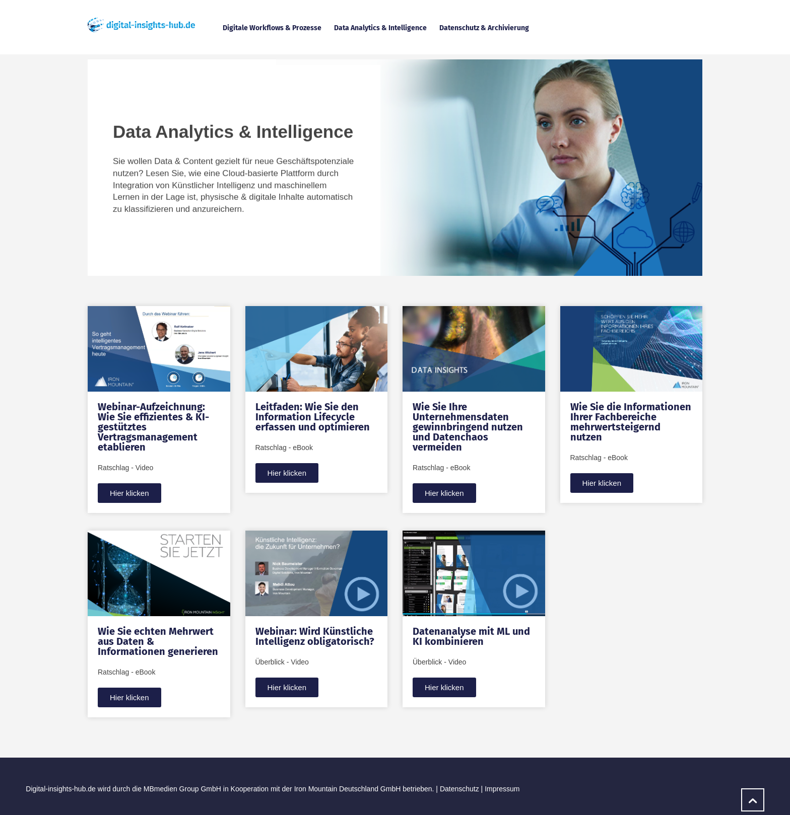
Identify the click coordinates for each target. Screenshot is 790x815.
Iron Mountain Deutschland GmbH (347, 789)
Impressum (502, 789)
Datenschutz (459, 789)
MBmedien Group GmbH (182, 789)
